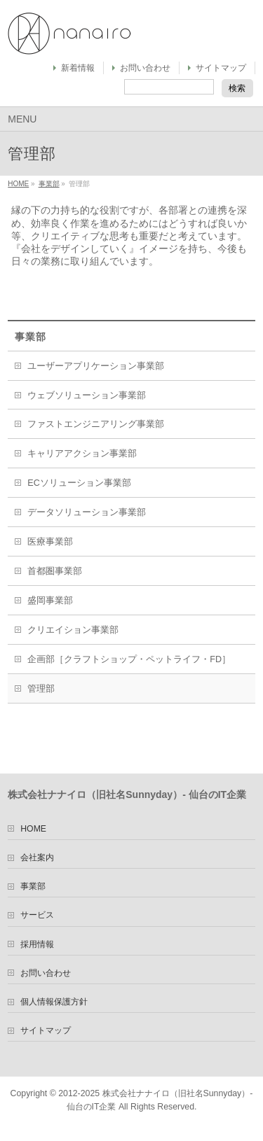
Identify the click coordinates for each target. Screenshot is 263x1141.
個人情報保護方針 (54, 1002)
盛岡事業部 (50, 601)
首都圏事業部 (54, 571)
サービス (37, 915)
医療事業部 (50, 542)
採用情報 (37, 944)
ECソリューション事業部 (79, 483)
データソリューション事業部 (86, 512)
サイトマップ (221, 68)
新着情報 (78, 68)
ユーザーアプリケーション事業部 (95, 366)
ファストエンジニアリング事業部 (95, 424)
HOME (18, 184)
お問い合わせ (145, 68)
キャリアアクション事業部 (82, 453)
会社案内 (37, 857)
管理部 (41, 689)
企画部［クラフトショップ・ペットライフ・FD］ (129, 659)
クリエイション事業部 (73, 630)
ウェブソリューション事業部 (86, 395)
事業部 (49, 184)
